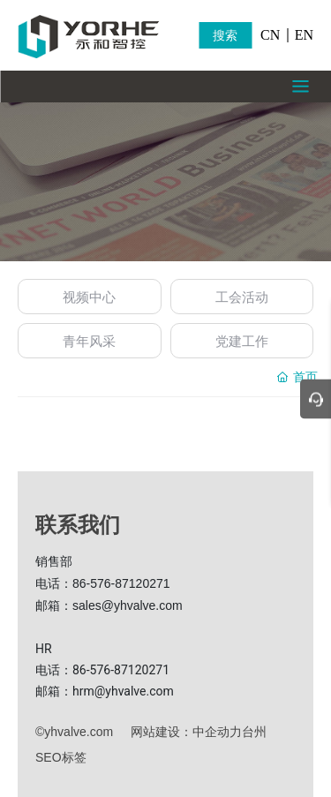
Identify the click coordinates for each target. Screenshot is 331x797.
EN (304, 34)
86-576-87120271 (121, 583)
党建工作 (241, 341)
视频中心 (89, 297)
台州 (254, 732)
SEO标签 (61, 757)
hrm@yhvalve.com (123, 691)
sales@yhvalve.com (127, 605)
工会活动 (241, 297)
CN (270, 34)
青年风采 (89, 341)
